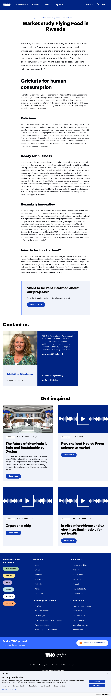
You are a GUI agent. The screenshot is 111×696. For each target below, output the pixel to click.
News (37, 565)
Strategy (76, 570)
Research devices (42, 611)
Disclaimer (72, 665)
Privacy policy (14, 689)
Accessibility (61, 665)
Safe (47, 5)
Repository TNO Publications (46, 630)
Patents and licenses (43, 625)
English (5, 673)
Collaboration (77, 601)
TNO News (39, 594)
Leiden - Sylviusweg (54, 376)
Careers (9, 603)
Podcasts (38, 584)
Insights (38, 579)
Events (37, 570)
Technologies (40, 615)
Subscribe (34, 304)
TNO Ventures (78, 620)
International (78, 630)
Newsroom (38, 560)
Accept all (97, 681)
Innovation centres (80, 625)
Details (4, 689)
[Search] (98, 4)
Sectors (9, 596)
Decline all (96, 685)
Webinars (38, 575)
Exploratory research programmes (49, 620)
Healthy (35, 5)
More (88, 5)
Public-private (78, 611)
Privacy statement (46, 665)
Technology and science (44, 601)
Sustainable (21, 5)
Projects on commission (82, 606)
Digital (58, 5)
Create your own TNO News (94, 643)
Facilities (38, 606)
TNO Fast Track (79, 615)
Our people (77, 579)
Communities (78, 594)
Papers (37, 589)
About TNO (75, 560)
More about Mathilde (51, 354)
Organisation (78, 575)
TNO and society (79, 589)
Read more (13, 477)
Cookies (33, 665)
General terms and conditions (53, 670)
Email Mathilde (51, 380)
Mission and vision (80, 565)
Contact (76, 584)
